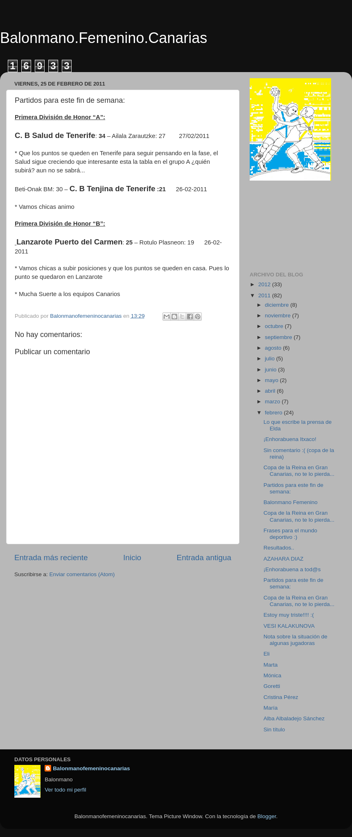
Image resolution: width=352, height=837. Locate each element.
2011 (265, 295)
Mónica (273, 675)
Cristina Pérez (281, 697)
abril (271, 391)
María (271, 708)
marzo (273, 401)
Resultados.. (279, 548)
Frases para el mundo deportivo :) (290, 533)
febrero (274, 412)
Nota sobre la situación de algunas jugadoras (295, 639)
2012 (265, 284)
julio (270, 358)
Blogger (266, 816)
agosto (274, 348)
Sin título (274, 729)
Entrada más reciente (51, 557)
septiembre (279, 337)
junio (271, 369)
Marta (271, 665)
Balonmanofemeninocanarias (91, 768)
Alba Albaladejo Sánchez (294, 718)
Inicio (132, 557)
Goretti (272, 686)
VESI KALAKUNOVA (289, 626)
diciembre (277, 305)
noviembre (278, 315)
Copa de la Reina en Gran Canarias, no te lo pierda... (299, 470)
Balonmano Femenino (291, 502)
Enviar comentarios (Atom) (82, 574)
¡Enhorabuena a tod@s (292, 569)
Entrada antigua (204, 557)
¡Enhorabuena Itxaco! (290, 439)
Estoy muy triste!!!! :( (289, 615)
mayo (272, 380)
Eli (267, 654)
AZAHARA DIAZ (284, 559)
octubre (275, 326)
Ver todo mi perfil (65, 790)
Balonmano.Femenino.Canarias (103, 37)
